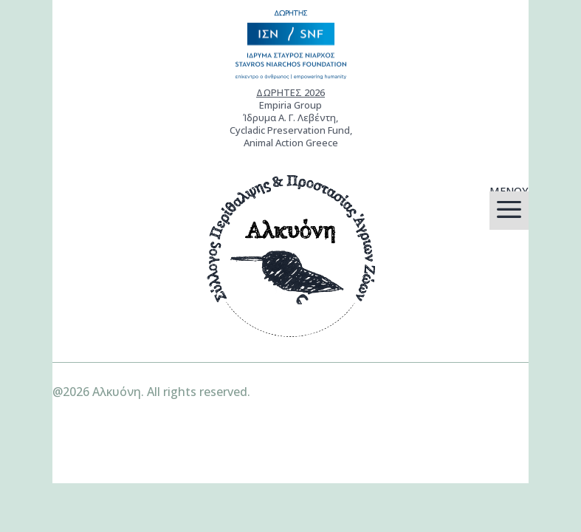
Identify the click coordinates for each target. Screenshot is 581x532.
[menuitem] (509, 210)
